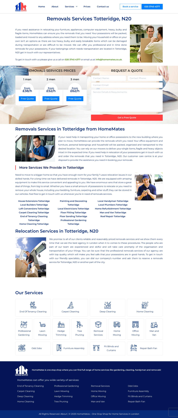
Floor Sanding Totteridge (73, 216)
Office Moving (98, 396)
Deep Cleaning (25, 396)
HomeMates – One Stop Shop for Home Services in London (108, 414)
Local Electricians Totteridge (73, 208)
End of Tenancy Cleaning (30, 386)
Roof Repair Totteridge (112, 216)
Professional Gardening (66, 386)
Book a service (130, 6)
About (55, 6)
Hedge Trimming (63, 396)
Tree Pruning (61, 401)
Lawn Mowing (61, 391)
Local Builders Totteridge (34, 205)
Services (69, 6)
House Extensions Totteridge (34, 201)
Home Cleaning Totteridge (34, 224)
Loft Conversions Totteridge (34, 208)
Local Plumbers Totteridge (113, 205)
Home (41, 6)
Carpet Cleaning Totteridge (34, 212)
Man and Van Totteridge (113, 212)
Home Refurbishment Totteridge (113, 208)
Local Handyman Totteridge (113, 201)
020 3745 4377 (152, 6)
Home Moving (98, 391)
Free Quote (27, 98)
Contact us (103, 6)
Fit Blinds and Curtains (140, 396)
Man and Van (98, 401)
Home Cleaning (25, 401)
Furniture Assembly (138, 391)
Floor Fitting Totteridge (73, 212)
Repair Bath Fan (136, 401)
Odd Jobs (133, 386)
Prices (87, 6)
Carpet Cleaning (26, 391)
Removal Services (100, 386)
